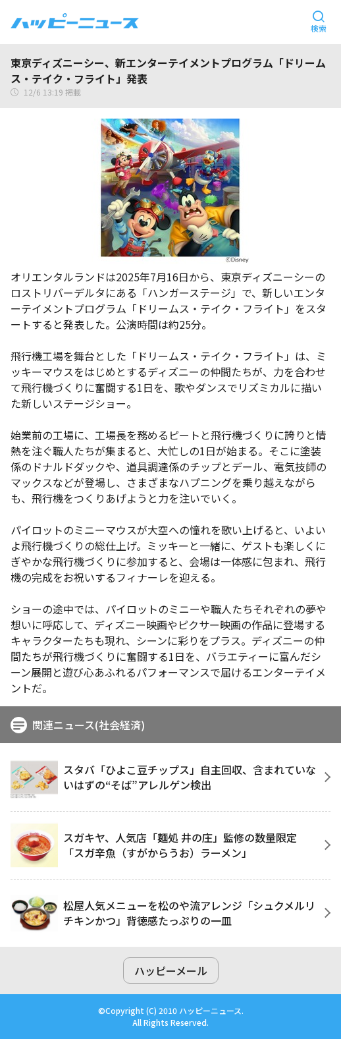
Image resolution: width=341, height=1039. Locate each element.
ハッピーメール (170, 970)
